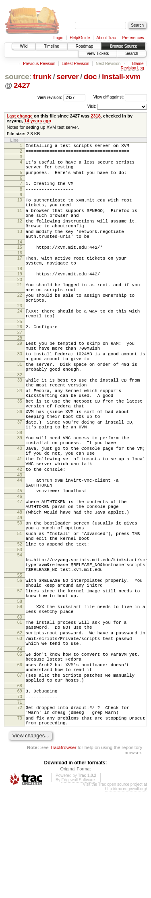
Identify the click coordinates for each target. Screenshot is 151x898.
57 (19, 671)
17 (19, 277)
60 (19, 703)
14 (19, 260)
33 (19, 420)
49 (19, 585)
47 (19, 565)
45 (19, 553)
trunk (42, 76)
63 (19, 728)
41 (19, 515)
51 (19, 603)
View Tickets (98, 53)
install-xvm (121, 76)
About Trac (106, 38)
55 (19, 653)
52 (19, 616)
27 (19, 363)
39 (19, 489)
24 (19, 338)
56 (19, 659)
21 (19, 307)
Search (131, 53)
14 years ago (37, 120)
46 (19, 560)
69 (19, 790)
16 (19, 272)
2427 (22, 85)
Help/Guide (80, 38)
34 (19, 432)
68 (19, 785)
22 (19, 320)
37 (19, 471)
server (67, 76)
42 (19, 528)
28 (19, 370)
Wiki (24, 46)
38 (19, 484)
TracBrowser (63, 853)
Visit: (91, 106)
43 (19, 535)
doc (90, 76)
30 (19, 388)
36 (19, 458)
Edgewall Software (78, 886)
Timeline (51, 46)
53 (19, 623)
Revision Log (132, 68)
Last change (20, 115)
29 (19, 375)
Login (58, 38)
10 (19, 208)
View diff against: (120, 97)
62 (19, 721)
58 (19, 684)
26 (19, 357)
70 (19, 797)
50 (19, 590)
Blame (137, 63)
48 (19, 578)
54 (19, 628)
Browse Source (123, 46)
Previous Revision (39, 63)
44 (19, 540)
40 (19, 502)
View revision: (49, 97)
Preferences (133, 38)
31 (19, 401)
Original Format (75, 875)
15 (19, 265)
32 (19, 414)
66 (19, 759)
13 (19, 247)
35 (19, 445)
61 (19, 708)
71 (19, 803)
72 (19, 809)
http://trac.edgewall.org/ (126, 895)
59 (19, 690)
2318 (96, 115)
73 (19, 822)
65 (19, 746)
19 (19, 295)
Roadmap (84, 46)
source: (18, 76)
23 (19, 333)
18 (19, 290)
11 (19, 221)
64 (19, 741)
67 (19, 772)
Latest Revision (75, 63)
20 (19, 302)
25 (19, 351)
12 (19, 234)
